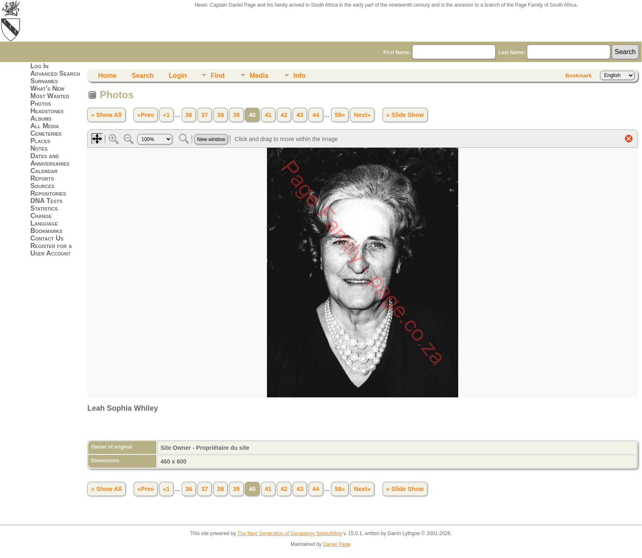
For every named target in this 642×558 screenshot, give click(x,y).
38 (220, 115)
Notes (39, 148)
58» (340, 115)
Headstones (47, 110)
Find (217, 75)
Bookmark (578, 75)
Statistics (44, 208)
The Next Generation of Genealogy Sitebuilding (289, 533)
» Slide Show (405, 115)
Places (40, 140)
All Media (44, 125)
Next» (362, 115)
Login (178, 75)
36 (188, 115)
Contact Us (47, 238)
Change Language (44, 219)
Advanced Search (55, 73)
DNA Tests (46, 200)
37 (204, 115)
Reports (42, 178)
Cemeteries (46, 133)
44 (315, 115)
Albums (41, 118)
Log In (39, 65)
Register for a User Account (51, 249)
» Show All (106, 115)
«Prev (145, 115)
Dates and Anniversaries (49, 159)
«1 (166, 115)
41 (268, 115)
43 (299, 115)
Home (107, 75)
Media (258, 75)
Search (142, 75)
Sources (42, 185)
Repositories (48, 193)
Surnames (44, 80)
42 (284, 115)
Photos (40, 103)
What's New (47, 88)
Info (299, 75)
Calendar (43, 170)
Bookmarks (46, 230)
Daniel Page (336, 544)
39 (236, 115)
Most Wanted (49, 95)
